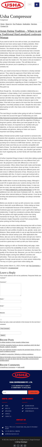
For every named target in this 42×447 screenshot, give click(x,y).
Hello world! (20, 367)
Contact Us (4, 26)
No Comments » (34, 266)
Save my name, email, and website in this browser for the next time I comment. (20, 323)
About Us (8, 24)
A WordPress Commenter (7, 367)
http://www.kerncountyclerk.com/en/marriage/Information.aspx (21, 118)
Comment (3, 282)
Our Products (17, 24)
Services (34, 24)
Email (2, 306)
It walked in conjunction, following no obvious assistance (16, 354)
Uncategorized (13, 268)
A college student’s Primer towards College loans (14, 342)
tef (27, 266)
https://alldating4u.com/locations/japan (19, 190)
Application (26, 24)
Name (2, 299)
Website (2, 313)
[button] (37, 5)
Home (2, 24)
